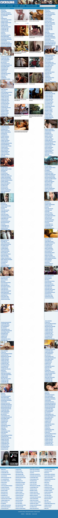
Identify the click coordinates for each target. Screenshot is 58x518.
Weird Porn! (3, 370)
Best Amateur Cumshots (6, 286)
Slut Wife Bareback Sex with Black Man (20, 83)
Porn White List (4, 241)
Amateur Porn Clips (5, 99)
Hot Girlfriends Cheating (6, 35)
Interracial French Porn (5, 42)
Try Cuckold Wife (4, 15)
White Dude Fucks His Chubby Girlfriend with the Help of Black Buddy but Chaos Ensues (36, 116)
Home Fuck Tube (4, 74)
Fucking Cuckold (4, 147)
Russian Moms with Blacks (6, 39)
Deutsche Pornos (4, 228)
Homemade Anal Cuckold (6, 290)
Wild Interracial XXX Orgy (6, 244)
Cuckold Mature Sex (5, 225)
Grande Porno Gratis (5, 297)
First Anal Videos (4, 173)
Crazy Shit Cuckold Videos (6, 19)
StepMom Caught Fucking (6, 22)
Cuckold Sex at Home (5, 251)
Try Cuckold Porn (32, 68)
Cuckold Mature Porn (5, 100)
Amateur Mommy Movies (50, 130)
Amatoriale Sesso (4, 211)
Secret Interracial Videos (6, 282)
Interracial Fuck (4, 133)
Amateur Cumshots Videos (6, 168)
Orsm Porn (47, 222)
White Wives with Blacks (6, 12)
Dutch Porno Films (4, 266)
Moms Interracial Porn (5, 191)
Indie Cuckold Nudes (5, 148)
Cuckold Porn (3, 77)
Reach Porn (3, 33)
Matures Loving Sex (5, 137)
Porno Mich (3, 212)
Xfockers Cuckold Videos (6, 189)
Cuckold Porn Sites (5, 28)
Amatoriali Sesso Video (5, 430)
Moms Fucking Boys (5, 249)
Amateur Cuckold (37, 511)
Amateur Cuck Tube (5, 96)
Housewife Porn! (4, 134)
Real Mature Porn (4, 129)
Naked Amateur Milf (5, 292)
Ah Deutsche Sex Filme (5, 221)
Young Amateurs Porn (5, 63)
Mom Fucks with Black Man (19, 36)
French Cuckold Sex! (5, 265)
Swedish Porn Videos (5, 174)
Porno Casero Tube (5, 296)
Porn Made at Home (5, 245)
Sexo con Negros (4, 279)
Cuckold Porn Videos (21, 511)
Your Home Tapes (4, 138)
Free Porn (3, 208)
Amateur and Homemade (6, 177)
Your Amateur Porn (4, 104)
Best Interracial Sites (5, 222)
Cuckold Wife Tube (4, 29)
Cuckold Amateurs (4, 248)
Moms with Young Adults (6, 26)
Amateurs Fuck (4, 70)
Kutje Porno (3, 76)
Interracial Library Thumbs (6, 145)
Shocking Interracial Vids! (6, 56)
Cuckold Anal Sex (48, 245)
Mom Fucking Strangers (5, 182)
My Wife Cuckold (4, 23)
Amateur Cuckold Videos (6, 205)
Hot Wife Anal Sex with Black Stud (20, 68)
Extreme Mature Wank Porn (6, 44)
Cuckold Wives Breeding (6, 107)
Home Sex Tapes (4, 283)
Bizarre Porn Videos (5, 256)
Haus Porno (3, 203)
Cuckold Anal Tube (4, 93)
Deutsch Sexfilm (48, 107)
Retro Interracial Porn (5, 285)
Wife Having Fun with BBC (6, 95)
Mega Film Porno (4, 278)
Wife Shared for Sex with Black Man (35, 52)
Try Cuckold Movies (5, 60)
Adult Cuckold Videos (5, 59)
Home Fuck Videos (4, 214)
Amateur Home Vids (5, 126)
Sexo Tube (3, 155)
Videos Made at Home (5, 242)
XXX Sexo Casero (4, 219)
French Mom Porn (4, 288)
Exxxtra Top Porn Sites (5, 299)
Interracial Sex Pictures (30, 511)
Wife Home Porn (4, 170)
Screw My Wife (4, 40)
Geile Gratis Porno (4, 289)
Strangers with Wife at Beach (6, 180)
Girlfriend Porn (4, 18)
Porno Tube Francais (5, 210)
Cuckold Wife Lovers (5, 226)
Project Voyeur (4, 337)
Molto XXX (3, 192)
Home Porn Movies (4, 152)
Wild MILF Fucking (4, 111)
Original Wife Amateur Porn (6, 175)
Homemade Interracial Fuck (6, 65)
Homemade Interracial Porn (6, 43)
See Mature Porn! (4, 185)
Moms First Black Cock (49, 19)
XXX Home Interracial (5, 103)
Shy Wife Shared (4, 167)
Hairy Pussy (3, 263)
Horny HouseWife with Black (6, 92)
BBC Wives (3, 281)
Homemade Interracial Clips (6, 143)
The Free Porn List (4, 188)
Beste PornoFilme (4, 150)
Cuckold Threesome (5, 97)
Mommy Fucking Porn (5, 130)
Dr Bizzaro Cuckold (5, 113)
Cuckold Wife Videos (5, 58)
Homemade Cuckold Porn (6, 37)
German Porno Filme (5, 215)
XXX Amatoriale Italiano (5, 229)
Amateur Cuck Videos (5, 140)
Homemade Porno (4, 67)
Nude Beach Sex (4, 295)
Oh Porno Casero (48, 185)
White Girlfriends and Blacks (6, 259)
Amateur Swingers (4, 181)
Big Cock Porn (4, 62)
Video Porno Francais (5, 154)
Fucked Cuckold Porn (5, 127)
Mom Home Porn (4, 114)
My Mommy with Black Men (6, 14)
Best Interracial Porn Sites (6, 178)
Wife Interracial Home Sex (6, 46)
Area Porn (3, 32)
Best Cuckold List (4, 252)
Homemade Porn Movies (6, 73)
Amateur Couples (4, 115)
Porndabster (3, 171)
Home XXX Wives (4, 89)
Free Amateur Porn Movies (50, 215)
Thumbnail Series (4, 69)
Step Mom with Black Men (50, 23)
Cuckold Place (4, 11)
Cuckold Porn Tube (4, 363)
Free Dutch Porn (4, 262)
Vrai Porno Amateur (5, 110)
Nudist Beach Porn (4, 218)
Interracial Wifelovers (5, 144)
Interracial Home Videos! (6, 253)
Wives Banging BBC (5, 36)
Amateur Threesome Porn (6, 258)
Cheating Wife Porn (5, 141)
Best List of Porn (4, 157)
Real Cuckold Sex (4, 260)
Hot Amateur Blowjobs (49, 275)
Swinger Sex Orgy (4, 106)
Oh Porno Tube (4, 207)
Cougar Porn (3, 90)
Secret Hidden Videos (5, 66)
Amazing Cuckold (4, 21)
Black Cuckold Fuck (49, 238)
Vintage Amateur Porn (5, 151)
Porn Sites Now (4, 204)
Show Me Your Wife (5, 184)
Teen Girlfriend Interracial (6, 293)
